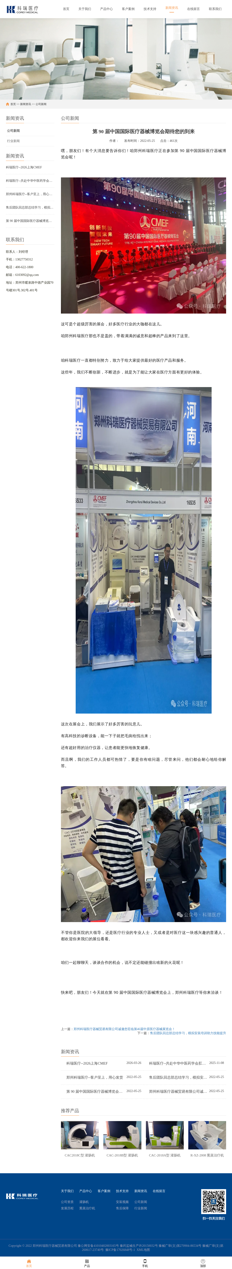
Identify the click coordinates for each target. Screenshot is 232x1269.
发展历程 (67, 1209)
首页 (13, 104)
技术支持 (122, 1192)
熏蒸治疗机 (87, 1209)
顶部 (203, 1263)
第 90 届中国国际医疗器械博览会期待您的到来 (30, 221)
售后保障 (122, 1209)
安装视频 (122, 1203)
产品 (87, 1263)
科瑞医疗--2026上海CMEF (24, 167)
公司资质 (67, 1203)
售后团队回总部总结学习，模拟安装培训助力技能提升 (30, 207)
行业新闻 (13, 141)
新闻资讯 (25, 104)
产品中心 (85, 1192)
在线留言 (159, 1192)
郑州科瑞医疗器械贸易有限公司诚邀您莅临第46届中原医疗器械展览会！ (124, 1029)
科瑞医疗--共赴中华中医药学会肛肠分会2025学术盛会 (30, 180)
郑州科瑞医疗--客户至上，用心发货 (30, 194)
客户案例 (104, 1192)
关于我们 (67, 1192)
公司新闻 (41, 104)
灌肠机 (84, 1203)
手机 (145, 1263)
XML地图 (143, 1251)
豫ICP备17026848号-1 (120, 1251)
